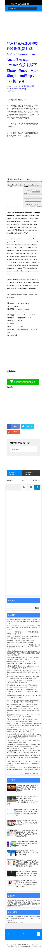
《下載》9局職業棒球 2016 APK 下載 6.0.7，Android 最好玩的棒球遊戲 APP (27, 822)
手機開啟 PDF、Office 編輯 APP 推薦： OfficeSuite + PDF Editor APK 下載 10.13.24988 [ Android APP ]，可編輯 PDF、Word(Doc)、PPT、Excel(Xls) (23, 746)
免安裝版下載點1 (23, 329)
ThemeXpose (11, 946)
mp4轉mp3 (23, 89)
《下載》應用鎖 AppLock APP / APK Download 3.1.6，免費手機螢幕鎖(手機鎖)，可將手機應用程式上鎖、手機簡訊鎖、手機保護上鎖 (23, 653)
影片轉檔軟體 (29, 86)
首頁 (23, 480)
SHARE (12, 426)
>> (40, 773)
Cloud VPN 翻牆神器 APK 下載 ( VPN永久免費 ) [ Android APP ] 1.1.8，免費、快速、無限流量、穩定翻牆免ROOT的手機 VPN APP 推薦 (24, 736)
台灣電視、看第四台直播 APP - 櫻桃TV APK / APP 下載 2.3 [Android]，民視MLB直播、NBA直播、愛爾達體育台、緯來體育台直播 (22, 800)
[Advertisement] (23, 26)
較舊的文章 (36, 480)
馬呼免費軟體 (20, 4)
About (18, 934)
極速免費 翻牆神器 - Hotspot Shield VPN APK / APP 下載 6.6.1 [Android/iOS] (27, 852)
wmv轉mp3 (11, 91)
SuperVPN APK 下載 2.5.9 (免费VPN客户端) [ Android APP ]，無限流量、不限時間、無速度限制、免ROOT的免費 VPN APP (24, 725)
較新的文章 (10, 480)
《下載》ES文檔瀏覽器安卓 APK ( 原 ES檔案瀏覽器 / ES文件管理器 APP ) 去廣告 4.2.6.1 (27, 843)
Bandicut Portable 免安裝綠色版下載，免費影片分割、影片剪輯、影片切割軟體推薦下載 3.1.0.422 (27, 873)
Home (10, 934)
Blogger (40, 946)
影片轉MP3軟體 (12, 89)
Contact (25, 934)
